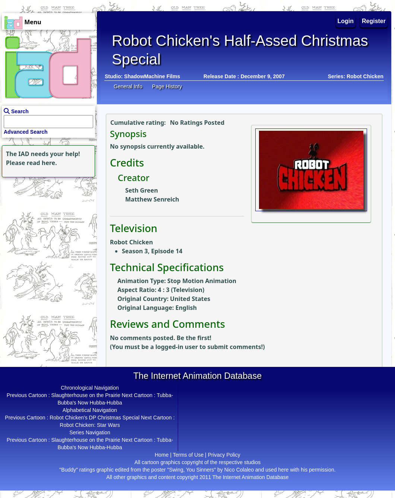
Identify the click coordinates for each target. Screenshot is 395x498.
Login (346, 21)
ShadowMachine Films (152, 76)
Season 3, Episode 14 (152, 251)
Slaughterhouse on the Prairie (85, 395)
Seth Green (141, 190)
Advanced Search (26, 132)
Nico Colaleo (239, 470)
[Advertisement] (46, 225)
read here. (42, 163)
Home (161, 455)
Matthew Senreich (152, 199)
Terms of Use (188, 455)
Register (374, 21)
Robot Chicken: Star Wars (90, 425)
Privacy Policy (224, 455)
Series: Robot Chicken (355, 76)
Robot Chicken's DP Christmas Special (94, 418)
